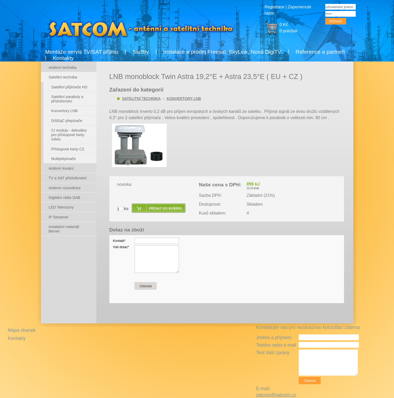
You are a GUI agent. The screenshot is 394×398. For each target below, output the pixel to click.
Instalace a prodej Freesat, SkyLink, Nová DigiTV (222, 52)
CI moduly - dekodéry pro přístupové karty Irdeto (69, 135)
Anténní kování (61, 168)
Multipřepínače (63, 159)
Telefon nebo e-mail (276, 345)
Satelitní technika (141, 98)
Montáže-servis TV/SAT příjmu (81, 52)
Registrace (274, 7)
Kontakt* (119, 241)
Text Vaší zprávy (272, 352)
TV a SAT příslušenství (68, 178)
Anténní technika (63, 67)
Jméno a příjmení (273, 337)
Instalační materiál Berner (64, 229)
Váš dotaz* (121, 247)
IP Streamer (59, 217)
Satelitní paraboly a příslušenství (67, 99)
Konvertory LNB (184, 98)
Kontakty (63, 58)
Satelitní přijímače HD (69, 87)
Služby (141, 52)
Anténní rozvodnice (65, 188)
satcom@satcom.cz (276, 394)
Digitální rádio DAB (64, 197)
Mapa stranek (22, 330)
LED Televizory (61, 207)
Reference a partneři (320, 52)
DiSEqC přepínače (66, 121)
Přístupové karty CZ (67, 149)
